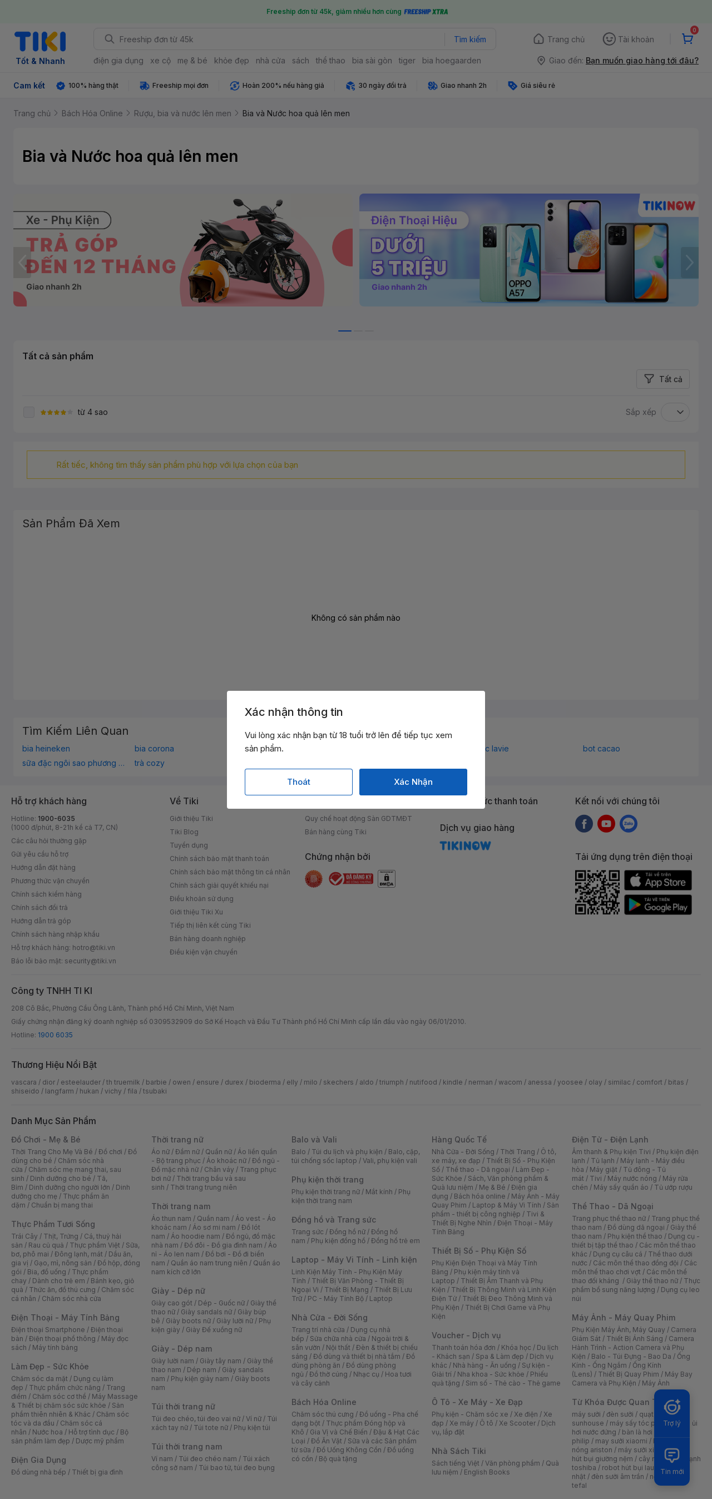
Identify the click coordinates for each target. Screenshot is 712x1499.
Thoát (298, 781)
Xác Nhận (413, 781)
